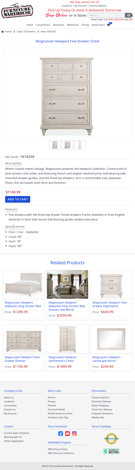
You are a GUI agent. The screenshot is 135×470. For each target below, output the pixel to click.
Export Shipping (100, 405)
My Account (80, 5)
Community (10, 405)
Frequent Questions (102, 413)
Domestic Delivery (101, 401)
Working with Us (13, 437)
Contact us (9, 409)
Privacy (51, 401)
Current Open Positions (16, 433)
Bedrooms (58, 24)
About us (9, 397)
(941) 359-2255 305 (120, 19)
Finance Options (98, 5)
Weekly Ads (98, 417)
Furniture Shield (56, 409)
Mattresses (73, 24)
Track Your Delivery (102, 409)
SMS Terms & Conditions (61, 453)
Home (29, 24)
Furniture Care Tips (58, 417)
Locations (66, 5)
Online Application (14, 441)
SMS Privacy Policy (58, 449)
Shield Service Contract (60, 413)
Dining (85, 24)
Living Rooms (43, 24)
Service (51, 397)
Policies (52, 405)
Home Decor (98, 24)
